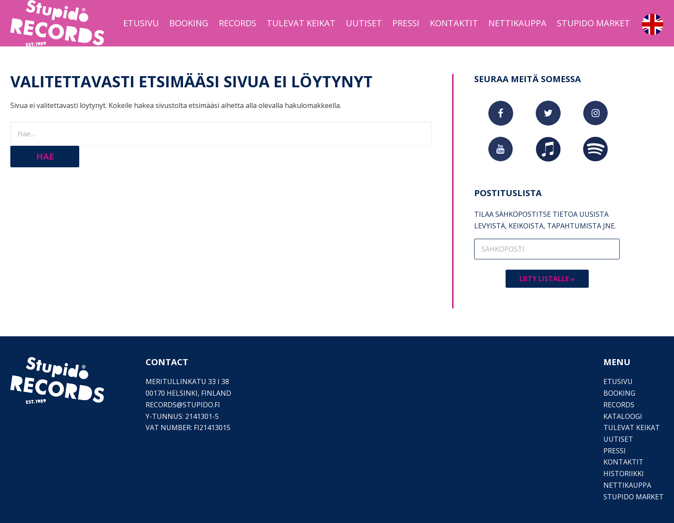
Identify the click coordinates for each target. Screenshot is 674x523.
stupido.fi (201, 404)
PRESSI (614, 450)
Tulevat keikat (631, 427)
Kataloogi (622, 416)
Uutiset (618, 439)
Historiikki (623, 473)
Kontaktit (623, 462)
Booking (619, 393)
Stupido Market (633, 496)
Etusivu (618, 381)
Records (618, 404)
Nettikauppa (627, 485)
